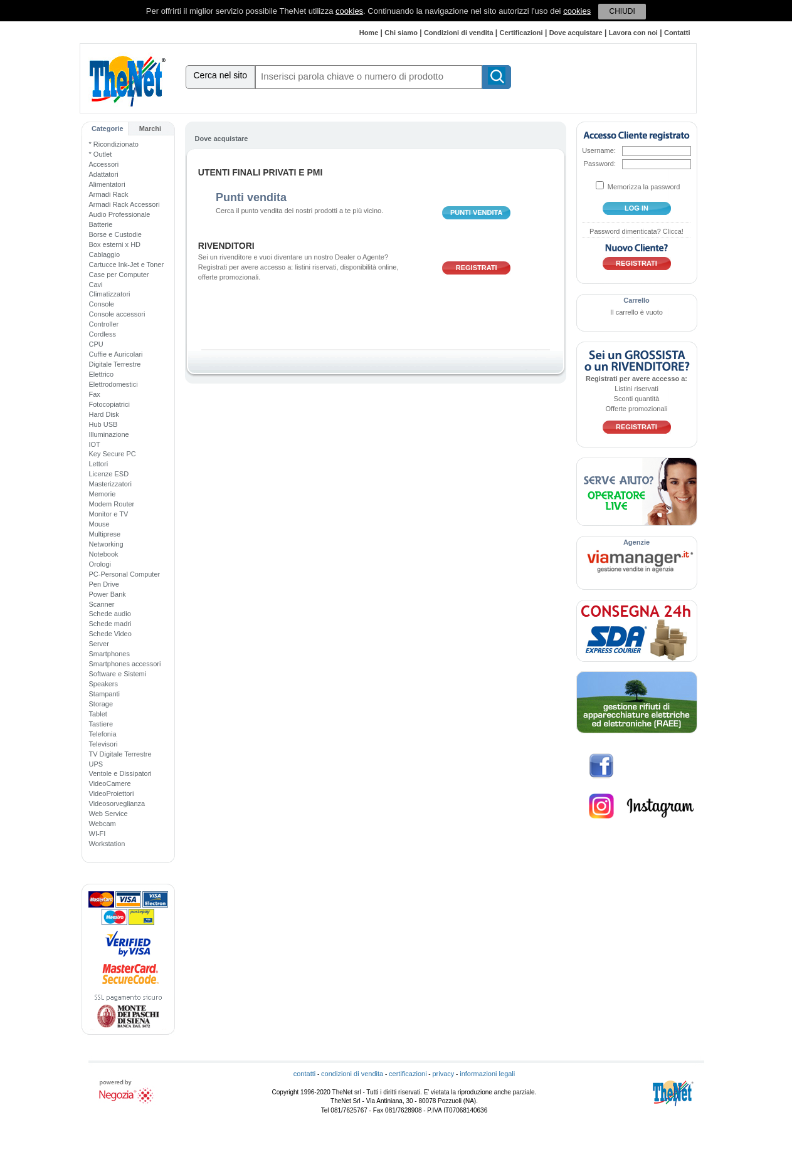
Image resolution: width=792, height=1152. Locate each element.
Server (99, 643)
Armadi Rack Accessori (124, 204)
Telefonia (103, 734)
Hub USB (103, 424)
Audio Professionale (119, 214)
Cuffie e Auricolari (116, 354)
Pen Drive (104, 584)
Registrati (476, 267)
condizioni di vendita (352, 1073)
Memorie (102, 494)
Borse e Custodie (115, 234)
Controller (104, 324)
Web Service (108, 813)
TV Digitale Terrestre (120, 754)
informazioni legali (487, 1073)
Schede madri (110, 623)
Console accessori (117, 314)
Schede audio (110, 613)
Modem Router (112, 504)
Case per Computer (119, 274)
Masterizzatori (110, 484)
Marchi (150, 128)
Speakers (103, 684)
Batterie (101, 224)
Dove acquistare (576, 32)
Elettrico (101, 374)
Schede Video (110, 633)
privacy (443, 1073)
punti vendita (476, 212)
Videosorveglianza (117, 803)
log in (636, 208)
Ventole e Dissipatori (120, 773)
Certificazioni (521, 32)
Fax (94, 394)
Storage (101, 704)
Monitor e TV (109, 514)
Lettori (98, 464)
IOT (94, 444)
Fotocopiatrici (109, 404)
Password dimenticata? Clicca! (636, 231)
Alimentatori (107, 184)
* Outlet (100, 154)
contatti (304, 1073)
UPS (96, 764)
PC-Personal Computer (125, 574)
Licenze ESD (109, 474)
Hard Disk (104, 414)
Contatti (677, 32)
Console (101, 304)
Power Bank (107, 594)
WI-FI (97, 833)
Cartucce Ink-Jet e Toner (126, 264)
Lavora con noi (633, 32)
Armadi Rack (109, 194)
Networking (106, 544)
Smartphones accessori (125, 664)
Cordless (102, 334)
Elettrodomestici (113, 384)
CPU (96, 344)
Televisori (103, 744)
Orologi (100, 564)
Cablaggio (104, 254)
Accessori (104, 164)
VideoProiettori (111, 793)
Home (369, 32)
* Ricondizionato (114, 144)
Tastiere (101, 724)
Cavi (96, 284)
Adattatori (104, 174)
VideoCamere (110, 783)
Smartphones (109, 653)
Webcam (102, 823)
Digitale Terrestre (115, 364)
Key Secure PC (112, 454)
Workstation (107, 843)
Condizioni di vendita (459, 32)
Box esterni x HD (115, 244)
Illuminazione (109, 434)
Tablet (98, 714)
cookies (349, 11)
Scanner (102, 604)
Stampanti (104, 694)
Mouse (99, 524)
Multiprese (105, 534)
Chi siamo (401, 32)
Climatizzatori (109, 294)
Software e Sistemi (118, 674)
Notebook (104, 554)
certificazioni (408, 1073)
